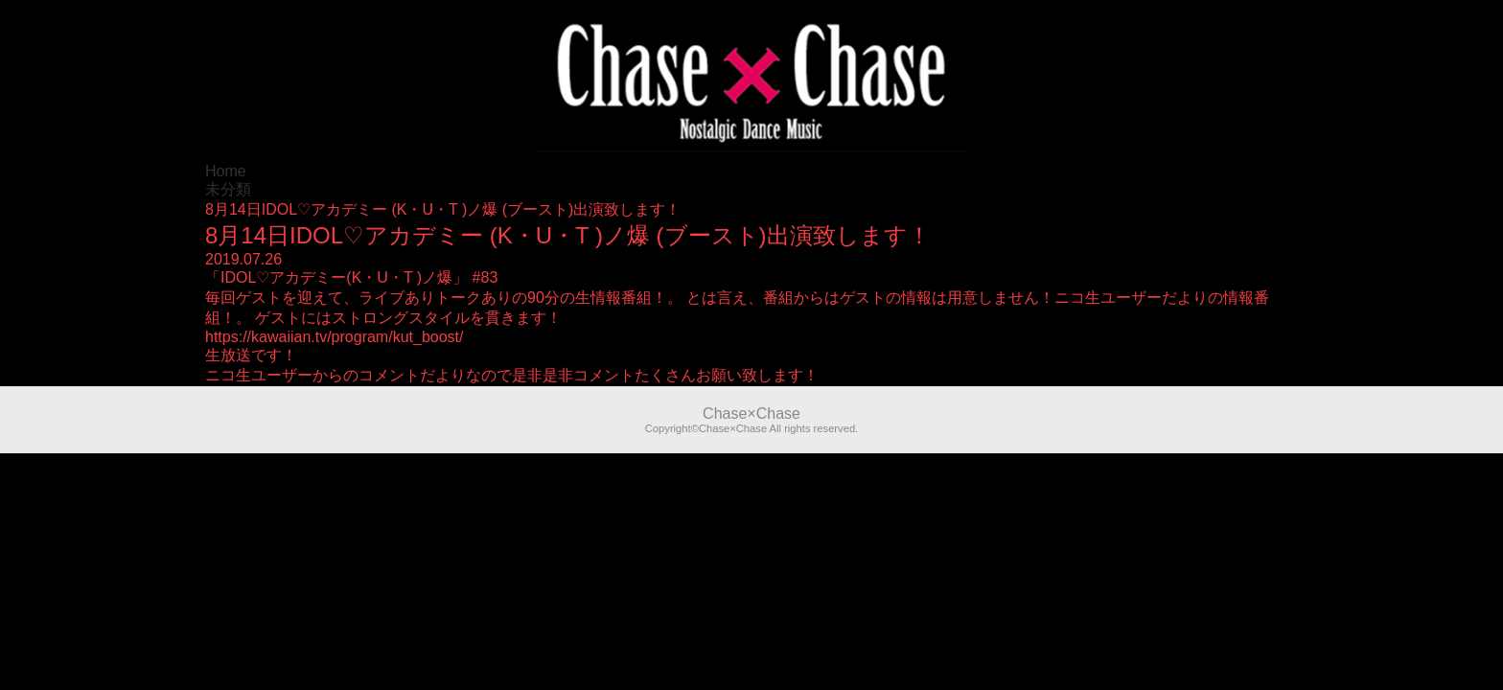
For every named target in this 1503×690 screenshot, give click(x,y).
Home (225, 171)
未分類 (228, 189)
